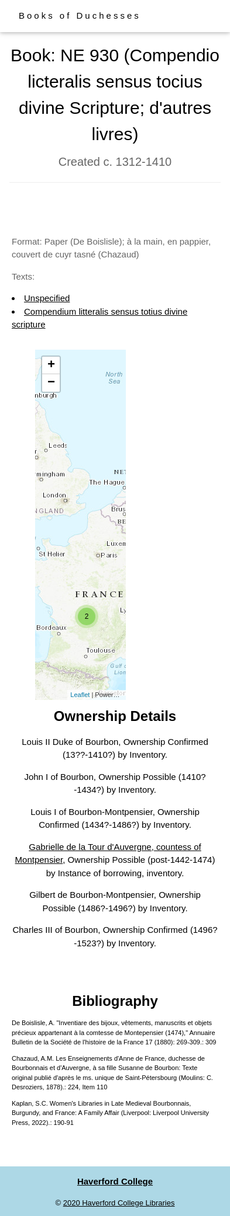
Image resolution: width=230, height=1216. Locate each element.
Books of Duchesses (80, 15)
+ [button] (51, 365)
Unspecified (47, 298)
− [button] (51, 383)
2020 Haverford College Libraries (119, 1202)
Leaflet (80, 694)
